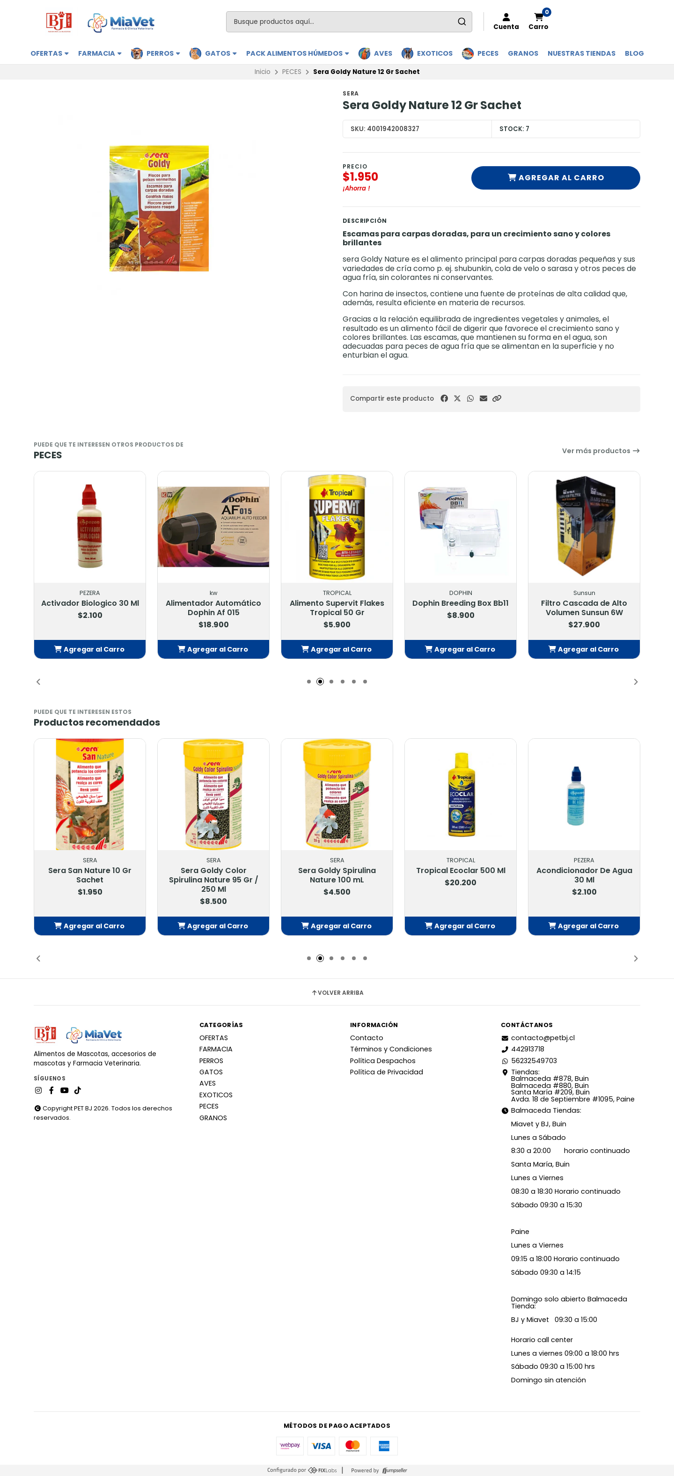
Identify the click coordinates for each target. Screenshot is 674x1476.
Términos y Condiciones (391, 1049)
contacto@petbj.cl (538, 1038)
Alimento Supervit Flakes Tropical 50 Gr (337, 608)
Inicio (263, 71)
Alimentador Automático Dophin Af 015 (213, 608)
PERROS (163, 53)
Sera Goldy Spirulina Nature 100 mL (337, 875)
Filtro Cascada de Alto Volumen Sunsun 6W (584, 608)
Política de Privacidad (386, 1072)
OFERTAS (49, 53)
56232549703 (529, 1060)
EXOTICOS (435, 53)
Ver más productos (601, 451)
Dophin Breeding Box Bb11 (460, 603)
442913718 (522, 1049)
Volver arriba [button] (337, 993)
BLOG (634, 53)
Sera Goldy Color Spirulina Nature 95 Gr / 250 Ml (213, 880)
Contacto (366, 1038)
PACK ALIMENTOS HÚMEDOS (297, 53)
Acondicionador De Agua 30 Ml (584, 875)
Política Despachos (383, 1060)
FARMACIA (100, 53)
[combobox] (349, 21)
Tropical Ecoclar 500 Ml (461, 870)
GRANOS (523, 53)
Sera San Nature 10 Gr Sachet (90, 875)
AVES (383, 53)
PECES (487, 53)
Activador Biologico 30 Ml (90, 603)
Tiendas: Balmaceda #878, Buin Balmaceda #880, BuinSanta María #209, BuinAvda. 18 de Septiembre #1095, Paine (568, 1085)
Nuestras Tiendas (581, 53)
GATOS (221, 53)
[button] (496, 399)
